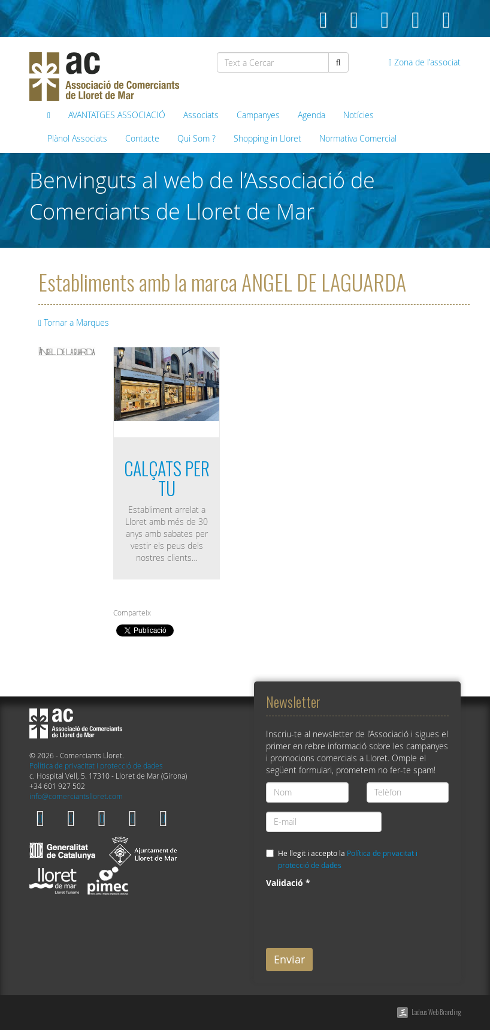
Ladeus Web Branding (436, 1012)
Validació (288, 882)
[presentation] (357, 915)
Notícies (358, 115)
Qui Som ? (196, 138)
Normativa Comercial (358, 138)
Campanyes (258, 115)
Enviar (289, 959)
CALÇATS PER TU (167, 478)
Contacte (142, 138)
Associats (201, 115)
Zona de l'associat (425, 62)
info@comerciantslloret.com (76, 796)
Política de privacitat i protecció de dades (96, 765)
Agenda (311, 115)
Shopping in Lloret (267, 138)
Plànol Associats (77, 138)
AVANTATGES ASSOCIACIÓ (116, 115)
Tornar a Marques (73, 322)
